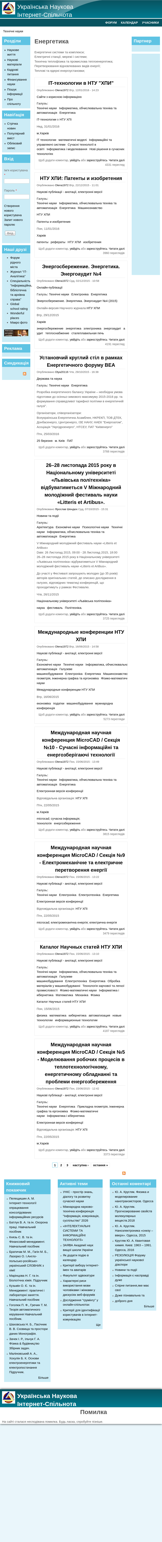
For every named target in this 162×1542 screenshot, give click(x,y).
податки (58, 703)
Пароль (10, 190)
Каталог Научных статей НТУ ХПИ (81, 947)
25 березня (44, 440)
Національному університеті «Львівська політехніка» (74, 601)
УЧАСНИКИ (150, 22)
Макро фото (18, 322)
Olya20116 (61, 372)
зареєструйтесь (97, 160)
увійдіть (75, 160)
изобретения (92, 242)
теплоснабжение (57, 333)
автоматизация (99, 1015)
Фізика (95, 995)
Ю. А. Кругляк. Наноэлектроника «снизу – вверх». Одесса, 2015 (134, 1230)
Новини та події (48, 515)
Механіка (81, 995)
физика (42, 1015)
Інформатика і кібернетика (66, 1115)
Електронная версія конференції (60, 791)
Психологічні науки (95, 527)
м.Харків (43, 133)
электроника (92, 328)
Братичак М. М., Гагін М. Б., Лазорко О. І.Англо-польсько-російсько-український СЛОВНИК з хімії (28, 1261)
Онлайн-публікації (49, 287)
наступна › (80, 1165)
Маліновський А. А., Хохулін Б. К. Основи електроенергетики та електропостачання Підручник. (24, 1363)
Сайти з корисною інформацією (59, 97)
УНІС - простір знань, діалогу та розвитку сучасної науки (78, 1196)
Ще (98, 1324)
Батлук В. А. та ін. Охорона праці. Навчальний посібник (28, 1227)
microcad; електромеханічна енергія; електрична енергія (77, 922)
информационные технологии (76, 1020)
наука (41, 607)
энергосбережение (50, 328)
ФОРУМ (111, 22)
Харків (41, 235)
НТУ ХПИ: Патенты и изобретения (81, 178)
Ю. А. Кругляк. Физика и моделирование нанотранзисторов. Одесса (134, 1196)
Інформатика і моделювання (67, 149)
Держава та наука (49, 378)
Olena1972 (62, 90)
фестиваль (55, 607)
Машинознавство (90, 208)
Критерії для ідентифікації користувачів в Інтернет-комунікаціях (81, 1314)
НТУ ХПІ (66, 119)
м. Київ (60, 440)
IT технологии (46, 140)
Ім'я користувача (16, 172)
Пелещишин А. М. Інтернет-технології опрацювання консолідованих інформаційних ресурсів (26, 1208)
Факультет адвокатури (78, 1275)
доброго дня (123, 1301)
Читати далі (117, 160)
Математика (64, 995)
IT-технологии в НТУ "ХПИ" (81, 83)
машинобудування (80, 703)
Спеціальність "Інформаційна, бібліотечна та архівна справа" (21, 290)
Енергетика (67, 112)
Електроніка (79, 294)
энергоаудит (112, 328)
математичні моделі (73, 140)
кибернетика (77, 1015)
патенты (42, 242)
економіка (44, 703)
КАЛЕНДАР (129, 22)
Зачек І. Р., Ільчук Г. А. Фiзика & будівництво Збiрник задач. (24, 1343)
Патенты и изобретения (53, 221)
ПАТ (70, 440)
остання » (100, 1165)
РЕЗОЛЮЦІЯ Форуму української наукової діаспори (130, 1259)
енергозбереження (67, 823)
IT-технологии (46, 119)
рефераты (58, 242)
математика (58, 1015)
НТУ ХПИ (43, 214)
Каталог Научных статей (54, 1001)
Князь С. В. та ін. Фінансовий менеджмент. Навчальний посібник (27, 1241)
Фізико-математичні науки (119, 678)
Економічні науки (68, 527)
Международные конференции (59, 689)
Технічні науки (13, 31)
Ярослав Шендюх (66, 509)
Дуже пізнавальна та (129, 1295)
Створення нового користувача (13, 210)
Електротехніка (89, 895)
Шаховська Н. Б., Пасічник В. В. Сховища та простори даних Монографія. (28, 1329)
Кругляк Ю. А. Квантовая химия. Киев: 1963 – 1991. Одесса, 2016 (133, 1245)
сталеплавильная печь (87, 333)
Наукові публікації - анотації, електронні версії (69, 192)
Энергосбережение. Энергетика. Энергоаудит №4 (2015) (77, 301)
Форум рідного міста (15, 262)
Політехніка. (73, 607)
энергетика (73, 328)
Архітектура (45, 527)
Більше (43, 1377)
